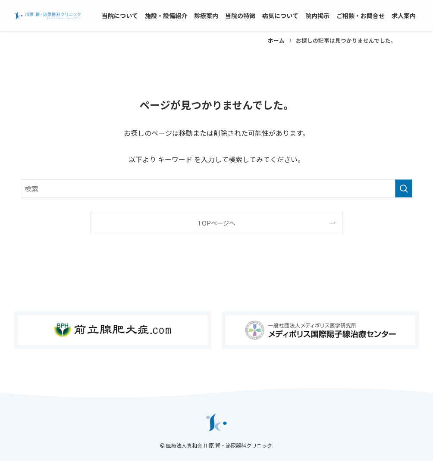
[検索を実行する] (403, 188)
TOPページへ (216, 222)
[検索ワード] (216, 188)
